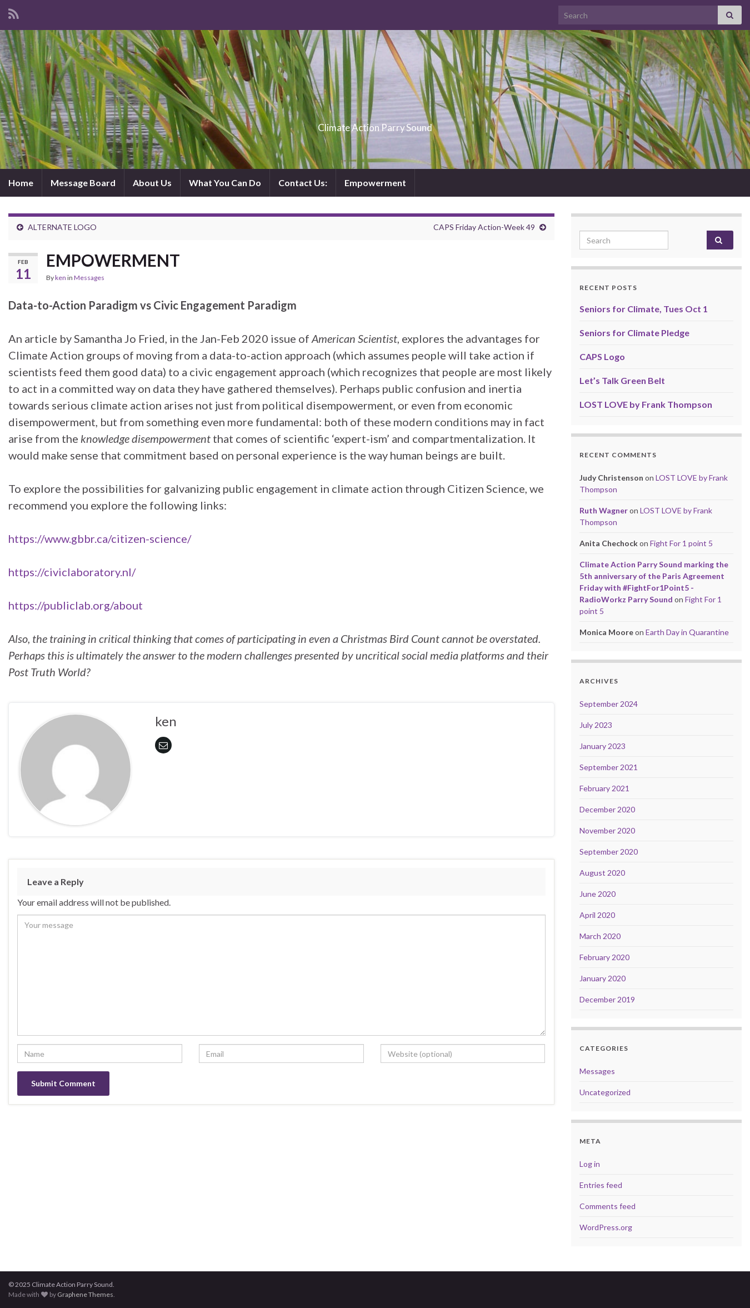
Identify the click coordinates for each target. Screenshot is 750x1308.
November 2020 (607, 830)
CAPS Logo (602, 356)
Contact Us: (302, 182)
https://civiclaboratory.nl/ (72, 571)
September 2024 (608, 703)
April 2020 (597, 915)
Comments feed (607, 1206)
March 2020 (600, 936)
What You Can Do (225, 182)
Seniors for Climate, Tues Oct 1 (643, 308)
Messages (89, 277)
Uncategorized (605, 1092)
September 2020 (608, 851)
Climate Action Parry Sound (375, 124)
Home (20, 182)
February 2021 (604, 788)
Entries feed (600, 1185)
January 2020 (602, 978)
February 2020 (604, 957)
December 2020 (607, 809)
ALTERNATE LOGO (62, 227)
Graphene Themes (85, 1294)
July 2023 (595, 725)
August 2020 (602, 872)
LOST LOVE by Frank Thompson (645, 404)
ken (60, 277)
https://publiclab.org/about (75, 605)
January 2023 (602, 746)
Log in (589, 1164)
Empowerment (375, 182)
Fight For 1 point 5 (681, 543)
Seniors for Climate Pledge (634, 332)
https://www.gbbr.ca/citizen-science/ (99, 538)
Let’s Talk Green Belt (622, 380)
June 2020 (597, 893)
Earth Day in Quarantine (687, 632)
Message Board (83, 182)
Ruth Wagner (603, 510)
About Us (152, 182)
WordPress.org (605, 1227)
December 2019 (607, 999)
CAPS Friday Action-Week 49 (484, 227)
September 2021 (608, 767)
